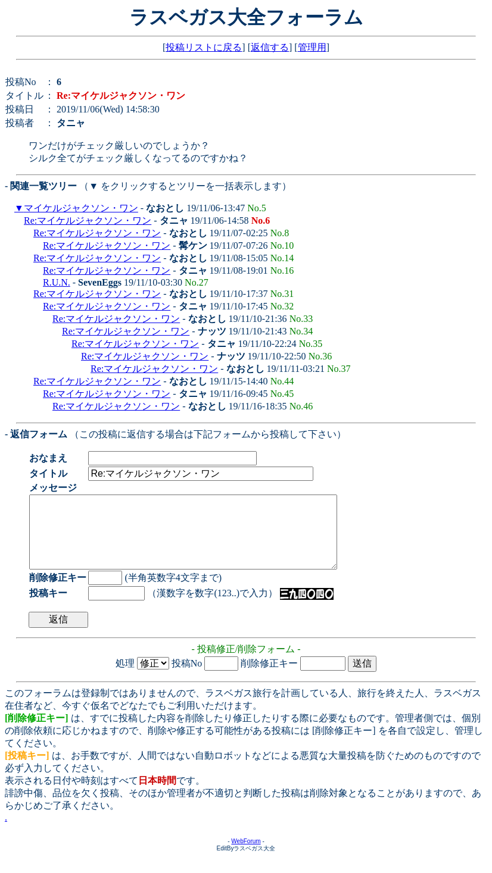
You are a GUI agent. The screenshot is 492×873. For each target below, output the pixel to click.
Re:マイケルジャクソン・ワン (87, 220)
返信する (270, 47)
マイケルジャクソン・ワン (81, 208)
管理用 (312, 47)
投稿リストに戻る (204, 47)
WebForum (245, 855)
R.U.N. (56, 282)
